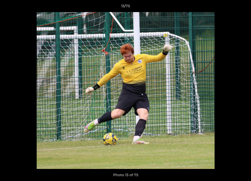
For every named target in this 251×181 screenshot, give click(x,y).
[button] (242, 7)
